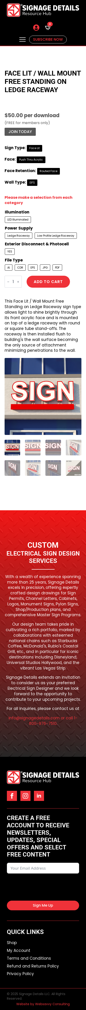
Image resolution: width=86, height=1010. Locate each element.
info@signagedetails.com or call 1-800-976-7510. (43, 720)
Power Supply (19, 228)
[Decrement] (8, 281)
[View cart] (48, 27)
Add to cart (48, 281)
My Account (18, 950)
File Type (14, 260)
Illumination (17, 212)
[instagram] (25, 796)
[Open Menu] (22, 39)
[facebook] (12, 796)
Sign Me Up (43, 905)
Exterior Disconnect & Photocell (37, 244)
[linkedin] (39, 796)
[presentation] (42, 887)
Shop (12, 942)
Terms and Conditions (29, 958)
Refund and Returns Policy (33, 966)
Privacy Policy (20, 973)
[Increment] (18, 281)
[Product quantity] (13, 282)
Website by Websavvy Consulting (43, 1004)
